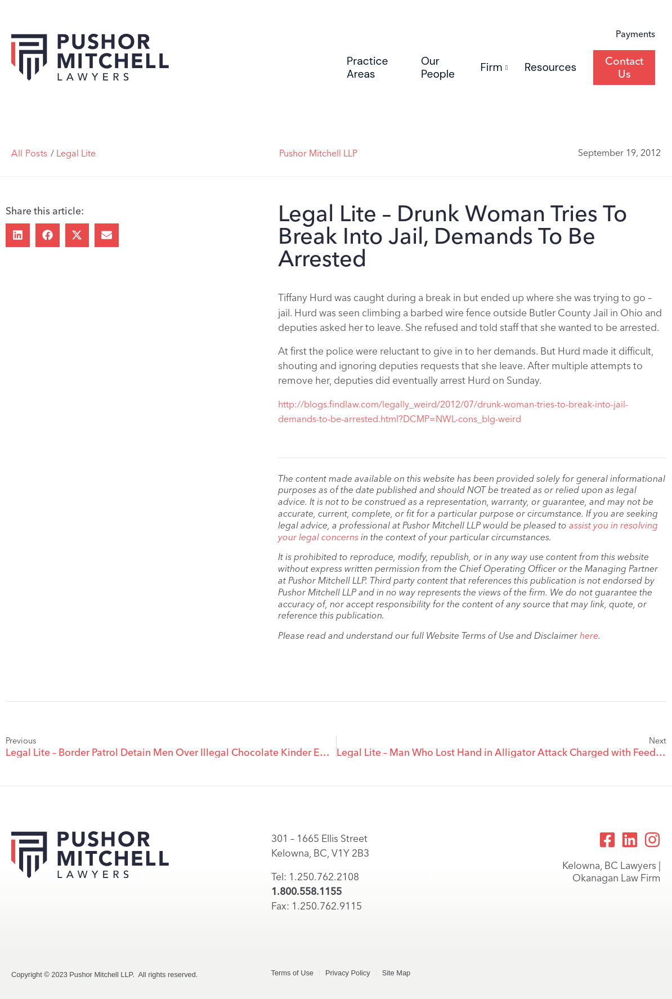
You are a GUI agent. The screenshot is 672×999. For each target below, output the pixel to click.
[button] (18, 235)
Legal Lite (76, 153)
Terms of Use (292, 973)
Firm (494, 67)
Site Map (396, 973)
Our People (438, 67)
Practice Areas (367, 67)
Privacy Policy (347, 973)
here (589, 635)
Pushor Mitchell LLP (318, 153)
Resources (550, 67)
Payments (635, 34)
